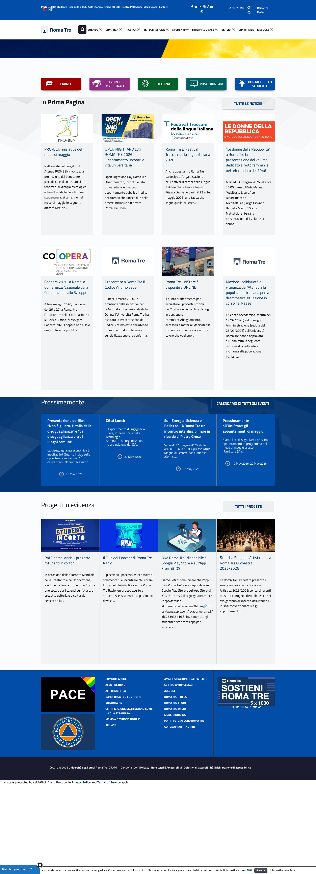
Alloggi (169, 772)
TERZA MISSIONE (156, 29)
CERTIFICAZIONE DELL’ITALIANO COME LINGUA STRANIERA (129, 792)
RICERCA (133, 29)
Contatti (163, 7)
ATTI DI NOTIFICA (115, 772)
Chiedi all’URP (112, 7)
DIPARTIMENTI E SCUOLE (255, 29)
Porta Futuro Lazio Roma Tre (184, 802)
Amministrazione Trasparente (185, 760)
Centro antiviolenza (178, 766)
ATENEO (95, 29)
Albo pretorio (115, 766)
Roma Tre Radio (262, 10)
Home (82, 29)
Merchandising (175, 796)
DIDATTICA (113, 29)
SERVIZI (228, 29)
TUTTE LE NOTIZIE (248, 185)
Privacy (110, 807)
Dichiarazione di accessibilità (233, 849)
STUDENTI (180, 29)
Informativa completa (282, 870)
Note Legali (158, 849)
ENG (249, 870)
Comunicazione (116, 760)
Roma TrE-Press (175, 778)
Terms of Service (109, 864)
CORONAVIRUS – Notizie (179, 808)
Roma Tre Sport (175, 784)
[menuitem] (82, 30)
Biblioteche (113, 784)
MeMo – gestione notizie (122, 801)
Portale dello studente (54, 7)
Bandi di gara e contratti (123, 778)
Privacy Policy (81, 864)
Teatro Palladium (132, 7)
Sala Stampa (95, 7)
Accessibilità (174, 849)
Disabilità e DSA (78, 7)
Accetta (260, 870)
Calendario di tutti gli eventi (243, 485)
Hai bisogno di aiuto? (17, 869)
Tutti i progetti (248, 588)
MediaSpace (150, 7)
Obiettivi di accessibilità (198, 849)
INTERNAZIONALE (205, 29)
